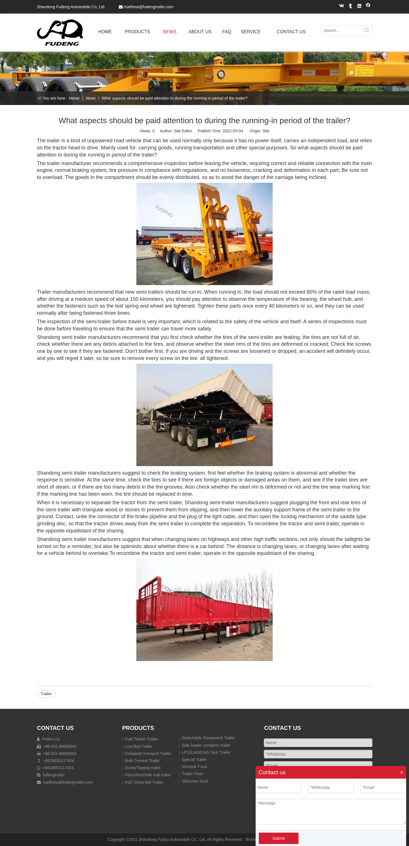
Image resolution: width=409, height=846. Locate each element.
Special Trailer (194, 759)
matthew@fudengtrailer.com (149, 7)
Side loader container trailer (206, 745)
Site (265, 131)
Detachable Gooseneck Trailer (208, 738)
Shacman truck (195, 781)
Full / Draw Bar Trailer (144, 782)
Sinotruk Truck (194, 766)
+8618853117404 (58, 760)
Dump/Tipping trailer (143, 767)
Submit (278, 838)
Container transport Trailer (148, 753)
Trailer (46, 693)
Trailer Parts (192, 773)
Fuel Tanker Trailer (141, 739)
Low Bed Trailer (139, 746)
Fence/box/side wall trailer (148, 775)
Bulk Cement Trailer (142, 760)
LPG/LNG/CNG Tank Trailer (206, 752)
